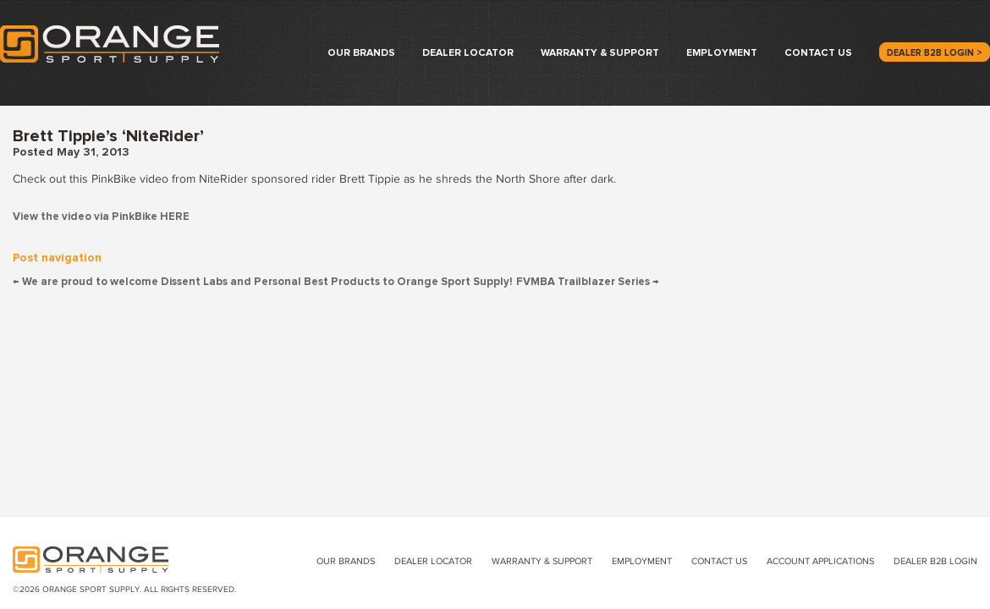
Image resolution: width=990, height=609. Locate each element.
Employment (721, 53)
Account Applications (820, 561)
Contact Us (818, 53)
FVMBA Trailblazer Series (587, 282)
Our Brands (361, 53)
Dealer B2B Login (935, 561)
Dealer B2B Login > (934, 53)
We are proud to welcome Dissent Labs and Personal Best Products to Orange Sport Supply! (263, 282)
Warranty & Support (600, 53)
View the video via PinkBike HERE (101, 216)
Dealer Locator (468, 53)
